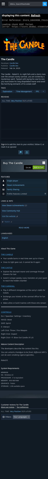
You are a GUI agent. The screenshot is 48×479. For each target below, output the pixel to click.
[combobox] (25, 4)
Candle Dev (14, 65)
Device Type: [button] (8, 434)
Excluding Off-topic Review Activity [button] (17, 422)
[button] (24, 102)
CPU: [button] (25, 430)
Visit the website (10, 218)
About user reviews (7, 409)
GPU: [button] (34, 430)
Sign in (4, 146)
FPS (37, 93)
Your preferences (23, 409)
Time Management (24, 93)
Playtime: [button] (6, 426)
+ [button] (43, 93)
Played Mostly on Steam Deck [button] (27, 426)
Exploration (7, 93)
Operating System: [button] (10, 430)
